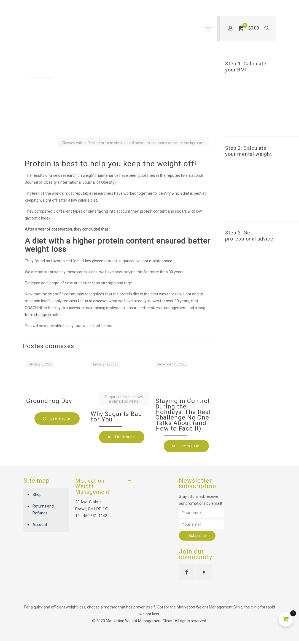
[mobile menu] (208, 29)
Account (40, 524)
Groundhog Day (49, 400)
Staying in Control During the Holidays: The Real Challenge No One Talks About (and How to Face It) (183, 414)
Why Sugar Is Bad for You (116, 416)
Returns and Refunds (43, 509)
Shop (37, 494)
